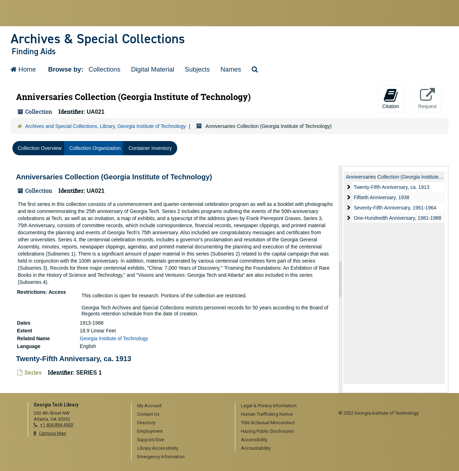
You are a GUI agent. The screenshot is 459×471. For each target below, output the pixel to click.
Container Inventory (150, 148)
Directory (146, 422)
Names (230, 69)
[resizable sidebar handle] (340, 279)
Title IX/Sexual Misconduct (268, 422)
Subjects (197, 69)
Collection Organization (95, 148)
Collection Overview (40, 148)
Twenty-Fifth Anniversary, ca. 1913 (73, 358)
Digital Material (152, 69)
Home (23, 69)
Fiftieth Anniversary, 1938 (381, 197)
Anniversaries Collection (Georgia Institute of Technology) (114, 177)
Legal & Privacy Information (269, 405)
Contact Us (148, 414)
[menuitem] (180, 406)
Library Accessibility (157, 448)
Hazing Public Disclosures (267, 431)
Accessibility (254, 439)
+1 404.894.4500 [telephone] (56, 424)
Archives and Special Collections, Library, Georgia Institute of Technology (105, 126)
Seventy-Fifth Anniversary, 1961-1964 (395, 208)
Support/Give (150, 439)
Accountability (255, 448)
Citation (390, 98)
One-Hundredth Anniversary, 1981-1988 (397, 218)
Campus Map (52, 433)
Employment (150, 431)
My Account (149, 405)
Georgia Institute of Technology (114, 338)
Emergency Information (161, 456)
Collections (105, 69)
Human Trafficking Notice (267, 414)
